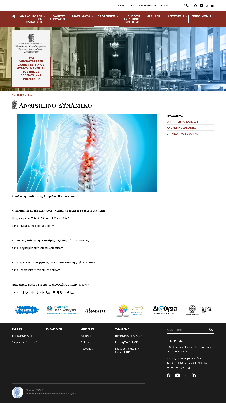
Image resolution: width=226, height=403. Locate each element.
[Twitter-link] (207, 5)
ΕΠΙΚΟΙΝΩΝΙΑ (201, 16)
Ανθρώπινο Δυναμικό (24, 342)
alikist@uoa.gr (182, 367)
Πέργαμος (87, 348)
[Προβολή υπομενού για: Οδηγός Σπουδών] (67, 16)
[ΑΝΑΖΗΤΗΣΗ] (177, 5)
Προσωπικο (26, 95)
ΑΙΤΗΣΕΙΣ (153, 16)
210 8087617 (179, 363)
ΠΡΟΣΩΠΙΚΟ (106, 16)
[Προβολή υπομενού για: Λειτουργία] (186, 16)
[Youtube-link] (201, 5)
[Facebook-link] (195, 5)
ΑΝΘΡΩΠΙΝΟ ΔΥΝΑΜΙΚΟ (182, 127)
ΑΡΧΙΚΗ (15, 95)
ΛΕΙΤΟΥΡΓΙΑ (176, 16)
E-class (85, 342)
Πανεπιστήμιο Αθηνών (128, 335)
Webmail (86, 335)
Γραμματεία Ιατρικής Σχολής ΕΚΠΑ (127, 350)
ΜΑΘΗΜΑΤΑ (81, 16)
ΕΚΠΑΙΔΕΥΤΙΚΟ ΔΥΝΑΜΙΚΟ (182, 133)
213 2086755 (200, 363)
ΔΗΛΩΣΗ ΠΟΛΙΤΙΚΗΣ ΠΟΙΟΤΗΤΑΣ (131, 19)
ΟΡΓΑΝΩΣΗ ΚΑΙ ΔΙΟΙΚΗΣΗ (182, 121)
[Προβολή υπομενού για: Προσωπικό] (117, 16)
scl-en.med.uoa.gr (149, 5)
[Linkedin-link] (212, 5)
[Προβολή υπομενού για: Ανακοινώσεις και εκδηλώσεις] (45, 16)
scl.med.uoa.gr (126, 5)
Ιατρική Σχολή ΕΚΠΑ (126, 342)
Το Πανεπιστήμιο (22, 335)
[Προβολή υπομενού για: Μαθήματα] (92, 16)
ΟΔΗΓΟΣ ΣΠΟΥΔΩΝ (57, 17)
